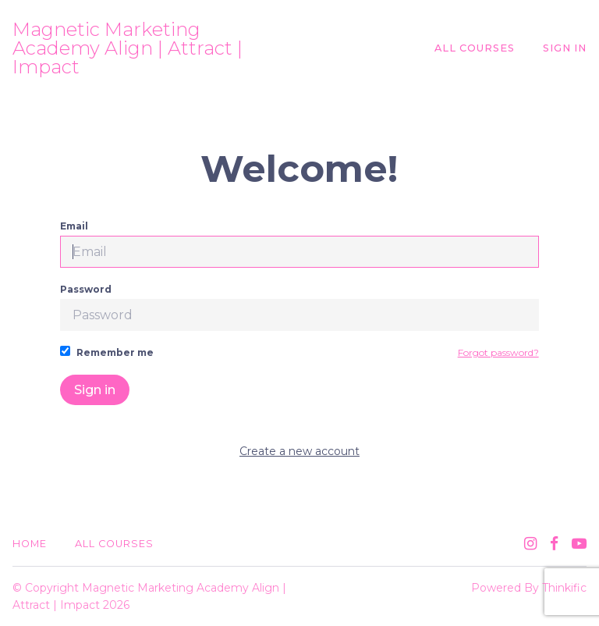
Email (299, 244)
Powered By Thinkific (529, 588)
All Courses (474, 48)
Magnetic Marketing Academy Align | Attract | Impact (127, 48)
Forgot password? (498, 352)
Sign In (565, 48)
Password (299, 307)
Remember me (107, 352)
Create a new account (299, 451)
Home (29, 544)
